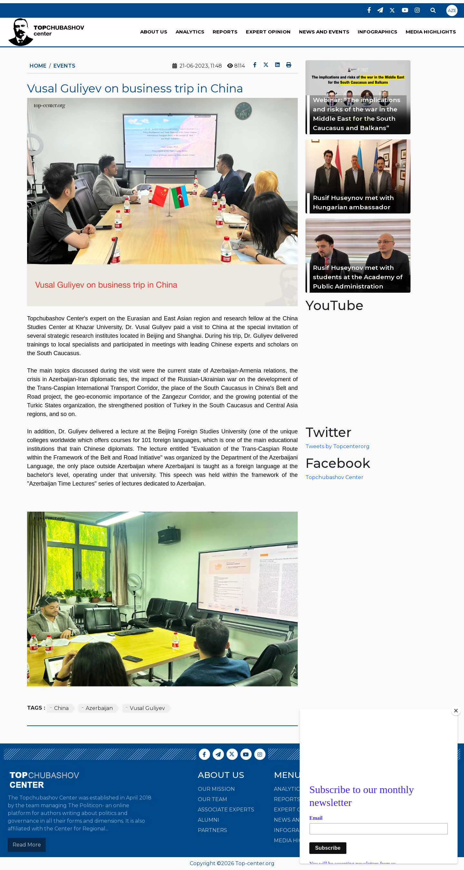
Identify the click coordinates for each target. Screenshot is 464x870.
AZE (452, 10)
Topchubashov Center (334, 477)
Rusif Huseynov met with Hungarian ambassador (353, 202)
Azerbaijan (99, 708)
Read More (27, 845)
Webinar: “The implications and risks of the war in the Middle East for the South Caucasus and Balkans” (357, 113)
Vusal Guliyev (147, 708)
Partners (212, 830)
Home (38, 66)
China (61, 708)
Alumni (208, 820)
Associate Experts (226, 810)
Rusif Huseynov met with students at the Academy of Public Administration (358, 277)
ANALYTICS (190, 32)
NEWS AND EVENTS (324, 32)
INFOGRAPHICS (377, 32)
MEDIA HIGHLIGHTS (431, 32)
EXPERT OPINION (268, 32)
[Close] (456, 710)
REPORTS (225, 32)
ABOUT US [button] (153, 32)
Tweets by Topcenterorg (337, 446)
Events (64, 66)
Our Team (212, 799)
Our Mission (216, 789)
